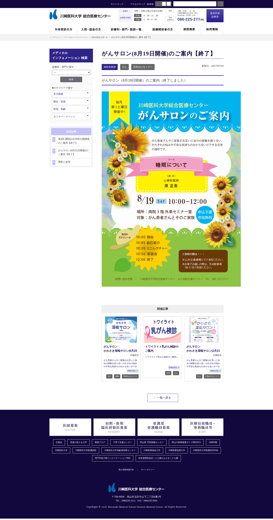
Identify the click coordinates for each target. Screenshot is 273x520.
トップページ (55, 37)
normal (164, 4)
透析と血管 (61, 162)
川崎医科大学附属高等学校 (84, 459)
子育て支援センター (129, 442)
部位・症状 (70, 101)
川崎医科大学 (79, 451)
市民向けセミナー (143, 67)
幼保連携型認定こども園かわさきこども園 (180, 459)
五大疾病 (70, 93)
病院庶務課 (110, 67)
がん (124, 67)
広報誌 (59, 442)
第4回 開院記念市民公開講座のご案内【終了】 (70, 140)
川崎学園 (59, 451)
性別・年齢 (70, 108)
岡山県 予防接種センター (162, 442)
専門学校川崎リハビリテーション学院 (128, 459)
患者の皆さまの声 (80, 442)
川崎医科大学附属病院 (107, 451)
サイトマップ (117, 4)
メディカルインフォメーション (81, 37)
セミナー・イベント (70, 116)
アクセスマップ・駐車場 (141, 4)
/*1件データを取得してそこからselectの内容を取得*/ (71, 72)
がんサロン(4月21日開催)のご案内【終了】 (70, 152)
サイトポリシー (149, 470)
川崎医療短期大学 (209, 451)
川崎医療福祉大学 (181, 451)
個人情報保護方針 (124, 470)
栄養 (117, 376)
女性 (168, 373)
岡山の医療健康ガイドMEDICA (200, 442)
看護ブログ (104, 442)
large (169, 4)
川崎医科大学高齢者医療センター (145, 451)
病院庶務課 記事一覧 (110, 37)
